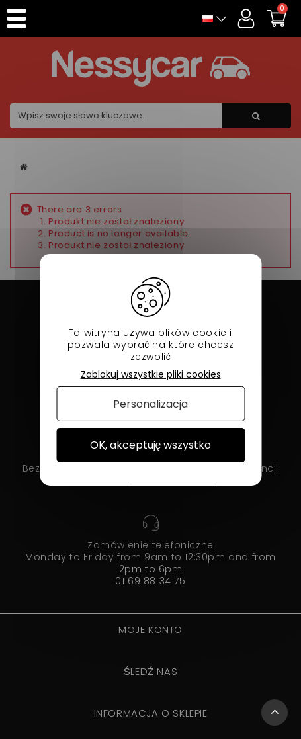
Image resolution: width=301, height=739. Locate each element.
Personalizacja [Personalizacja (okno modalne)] (150, 404)
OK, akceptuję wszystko (151, 445)
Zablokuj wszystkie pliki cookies (151, 374)
